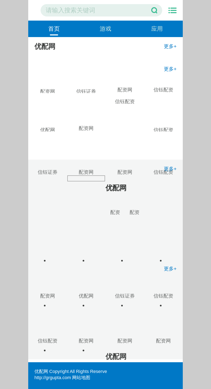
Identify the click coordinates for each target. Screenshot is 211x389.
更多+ (170, 46)
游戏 (105, 29)
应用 (157, 29)
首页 (54, 29)
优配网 (41, 371)
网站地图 (81, 377)
